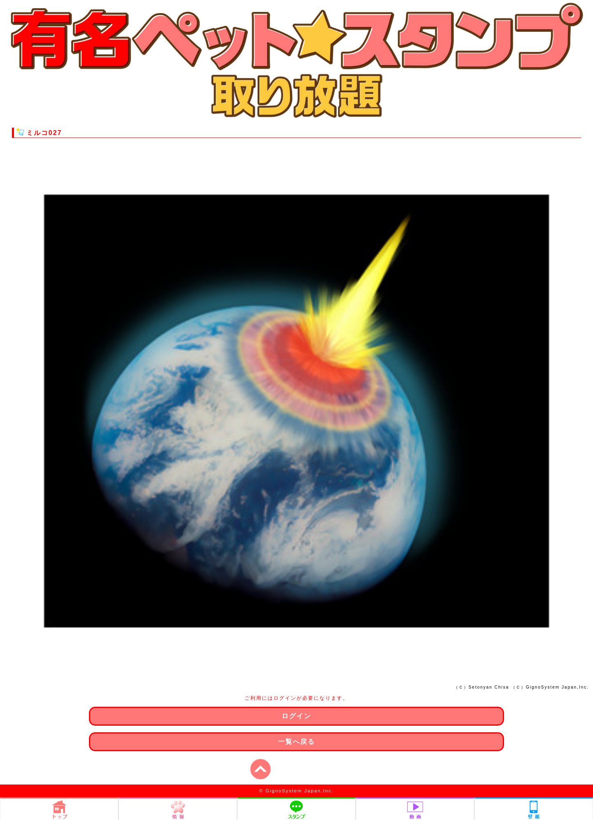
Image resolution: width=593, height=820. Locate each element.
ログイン (296, 716)
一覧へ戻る (296, 741)
